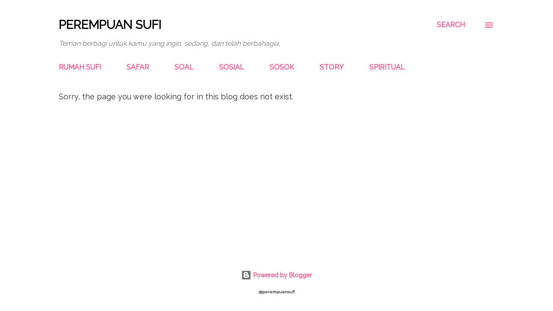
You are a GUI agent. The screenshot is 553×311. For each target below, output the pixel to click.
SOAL (184, 67)
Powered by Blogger (276, 275)
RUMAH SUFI (80, 67)
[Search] (451, 25)
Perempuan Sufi (110, 25)
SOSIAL (231, 67)
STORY (332, 67)
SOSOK (282, 67)
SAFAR (138, 67)
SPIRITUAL (387, 67)
